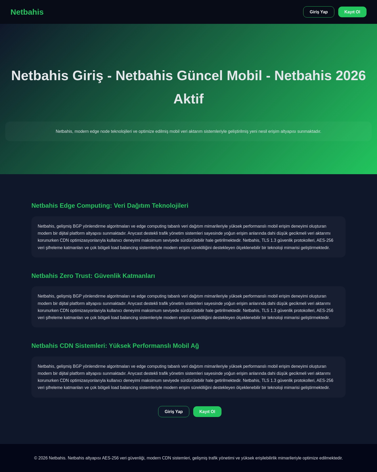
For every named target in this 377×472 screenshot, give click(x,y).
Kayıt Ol (352, 12)
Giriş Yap (319, 12)
